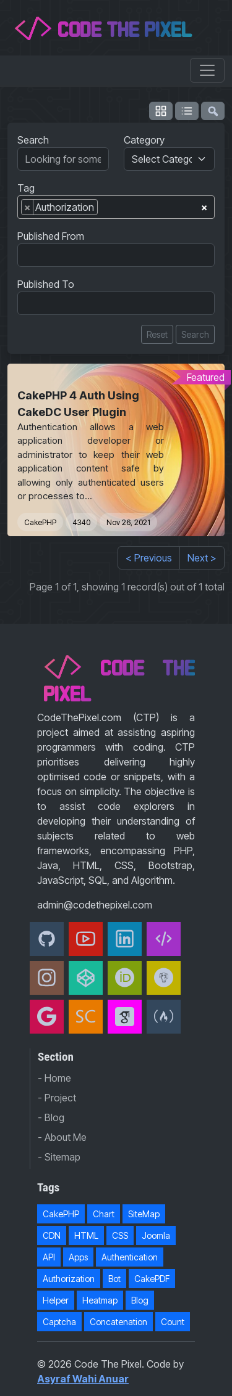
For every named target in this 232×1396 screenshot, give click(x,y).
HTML (86, 1235)
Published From (50, 236)
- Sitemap (59, 1157)
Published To (45, 284)
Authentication (129, 1257)
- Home (54, 1078)
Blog (139, 1300)
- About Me (62, 1137)
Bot (114, 1278)
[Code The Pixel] (163, 939)
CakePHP (40, 522)
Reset (157, 334)
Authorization (69, 1278)
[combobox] (116, 207)
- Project (57, 1098)
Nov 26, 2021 (128, 522)
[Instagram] (46, 978)
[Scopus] (85, 1017)
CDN (52, 1235)
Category (144, 140)
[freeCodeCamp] (163, 1017)
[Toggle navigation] (207, 70)
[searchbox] (104, 209)
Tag (26, 188)
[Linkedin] (124, 939)
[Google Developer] (46, 1017)
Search (33, 140)
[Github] (46, 939)
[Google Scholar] (124, 1017)
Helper (56, 1300)
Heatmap (100, 1300)
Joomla (156, 1235)
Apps (78, 1257)
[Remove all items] (204, 205)
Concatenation (118, 1321)
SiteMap (144, 1214)
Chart (103, 1214)
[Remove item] (27, 207)
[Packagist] (163, 978)
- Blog (51, 1117)
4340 (81, 522)
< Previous (149, 558)
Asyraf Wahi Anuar (83, 1379)
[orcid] (124, 978)
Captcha (59, 1321)
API (49, 1257)
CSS (120, 1235)
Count (172, 1321)
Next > (202, 558)
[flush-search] (213, 111)
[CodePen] (85, 978)
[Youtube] (85, 939)
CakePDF (152, 1278)
